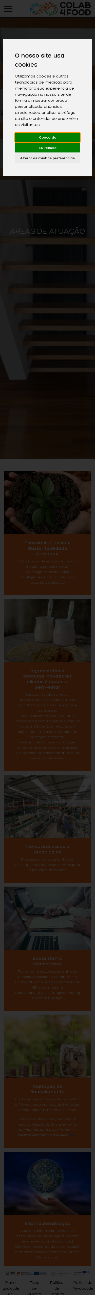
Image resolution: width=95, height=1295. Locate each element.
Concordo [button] (47, 137)
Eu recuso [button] (47, 148)
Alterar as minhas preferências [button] (47, 158)
